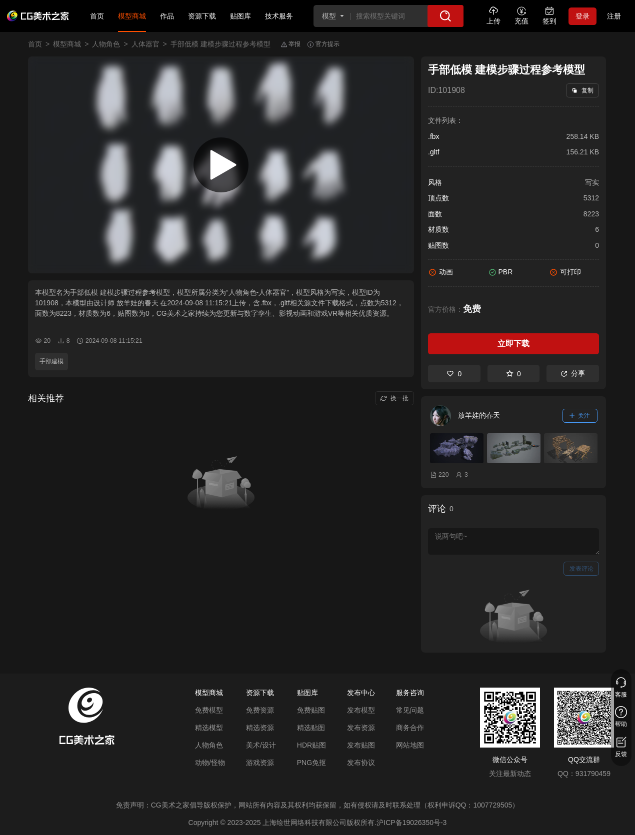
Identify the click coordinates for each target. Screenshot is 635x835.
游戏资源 (260, 763)
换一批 (394, 398)
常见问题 (410, 710)
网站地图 (410, 745)
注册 (614, 16)
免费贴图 (311, 710)
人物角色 (106, 44)
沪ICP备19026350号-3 (411, 823)
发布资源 (361, 728)
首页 (97, 16)
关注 (580, 415)
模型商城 (132, 16)
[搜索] (446, 16)
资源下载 (202, 16)
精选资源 (260, 728)
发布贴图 (361, 745)
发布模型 (361, 710)
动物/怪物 (210, 763)
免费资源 (260, 710)
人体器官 (146, 44)
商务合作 (410, 728)
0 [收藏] (513, 374)
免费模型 (209, 710)
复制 (582, 90)
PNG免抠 (311, 763)
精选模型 (209, 728)
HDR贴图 (311, 745)
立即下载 (514, 343)
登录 (583, 16)
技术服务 (279, 16)
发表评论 (582, 568)
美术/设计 (261, 745)
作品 (167, 16)
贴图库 (240, 16)
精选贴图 (311, 728)
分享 (572, 373)
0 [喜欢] (454, 374)
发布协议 (361, 763)
